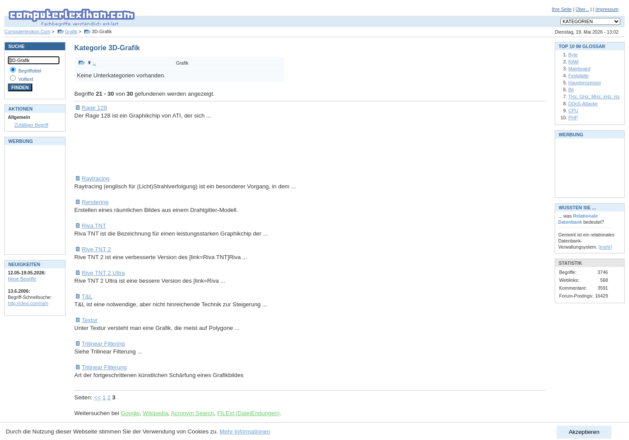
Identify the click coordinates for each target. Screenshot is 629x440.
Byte (572, 54)
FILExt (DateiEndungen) (248, 413)
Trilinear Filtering (103, 343)
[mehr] (605, 246)
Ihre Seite (562, 9)
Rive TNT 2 (96, 249)
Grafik (71, 31)
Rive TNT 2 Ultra (103, 273)
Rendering (95, 202)
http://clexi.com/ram (28, 303)
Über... (582, 9)
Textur (89, 320)
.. (91, 62)
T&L (87, 296)
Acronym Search (192, 413)
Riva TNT (94, 225)
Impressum (607, 9)
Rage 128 (94, 107)
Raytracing (96, 178)
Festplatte (578, 75)
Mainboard (579, 68)
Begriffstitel (29, 70)
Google (130, 413)
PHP (573, 117)
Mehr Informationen (245, 431)
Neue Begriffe (22, 278)
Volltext (25, 79)
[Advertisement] (233, 147)
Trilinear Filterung (104, 367)
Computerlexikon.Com (27, 31)
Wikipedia (155, 413)
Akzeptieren (584, 432)
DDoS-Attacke (583, 103)
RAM (573, 61)
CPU (573, 110)
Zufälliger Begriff (31, 125)
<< (97, 397)
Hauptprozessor (584, 82)
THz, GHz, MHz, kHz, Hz (594, 96)
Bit (571, 89)
